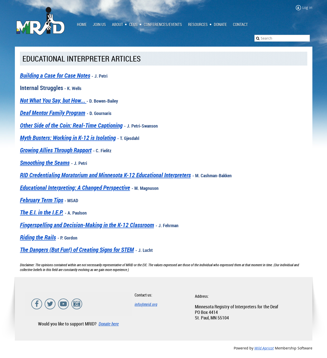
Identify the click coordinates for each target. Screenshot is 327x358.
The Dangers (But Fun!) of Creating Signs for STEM (77, 250)
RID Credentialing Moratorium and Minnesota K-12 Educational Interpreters (105, 175)
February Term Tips (41, 200)
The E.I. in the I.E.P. (41, 212)
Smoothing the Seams (45, 163)
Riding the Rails (38, 237)
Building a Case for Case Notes (55, 75)
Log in (307, 7)
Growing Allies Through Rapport (56, 150)
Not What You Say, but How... (53, 100)
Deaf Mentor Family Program (52, 113)
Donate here (109, 324)
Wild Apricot (264, 348)
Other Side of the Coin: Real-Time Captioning (71, 125)
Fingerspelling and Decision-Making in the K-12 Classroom (87, 225)
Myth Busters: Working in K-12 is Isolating (68, 138)
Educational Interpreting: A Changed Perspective (75, 188)
